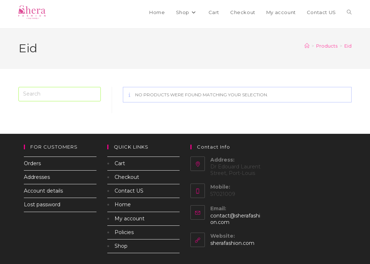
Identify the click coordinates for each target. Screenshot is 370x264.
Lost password (42, 204)
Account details (43, 191)
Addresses (37, 177)
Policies (124, 232)
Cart (120, 163)
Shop (121, 246)
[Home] (307, 46)
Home (123, 204)
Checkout (127, 177)
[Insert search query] (59, 94)
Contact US (129, 191)
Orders (32, 163)
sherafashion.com (232, 243)
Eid (348, 46)
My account (130, 218)
